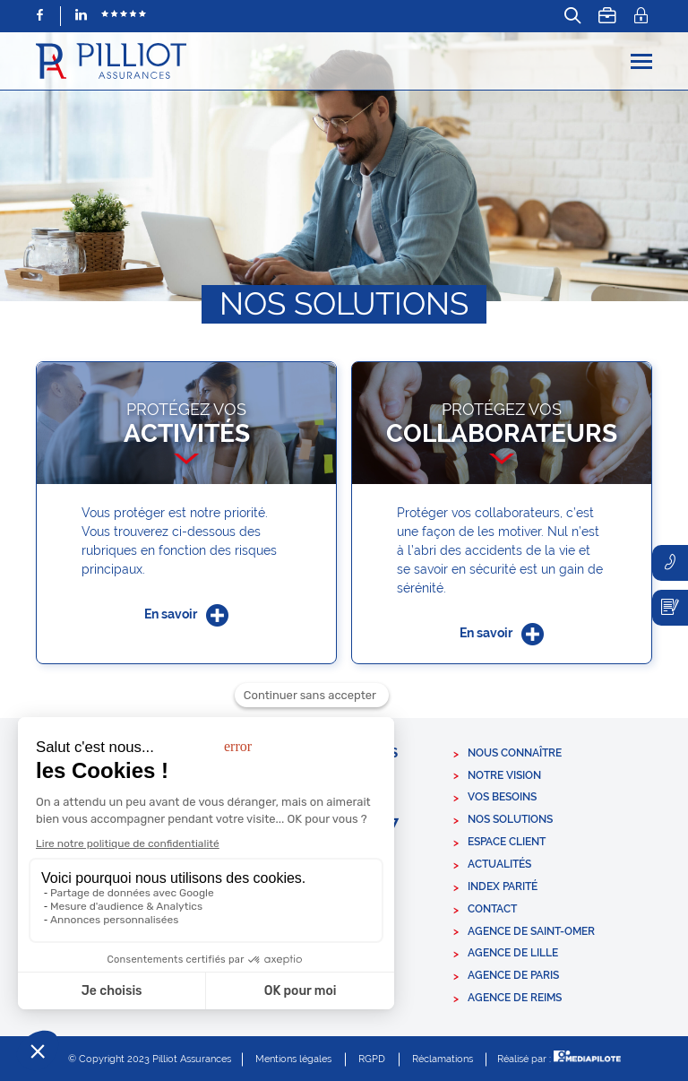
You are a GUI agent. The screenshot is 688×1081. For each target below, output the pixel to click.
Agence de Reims (515, 997)
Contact (492, 909)
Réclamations (442, 1059)
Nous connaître (515, 753)
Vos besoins (502, 797)
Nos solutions (510, 819)
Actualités (499, 864)
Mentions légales (293, 1059)
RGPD (371, 1059)
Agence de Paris (513, 975)
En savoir (170, 614)
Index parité (503, 886)
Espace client (507, 841)
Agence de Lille (513, 953)
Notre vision (504, 775)
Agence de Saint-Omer (531, 931)
